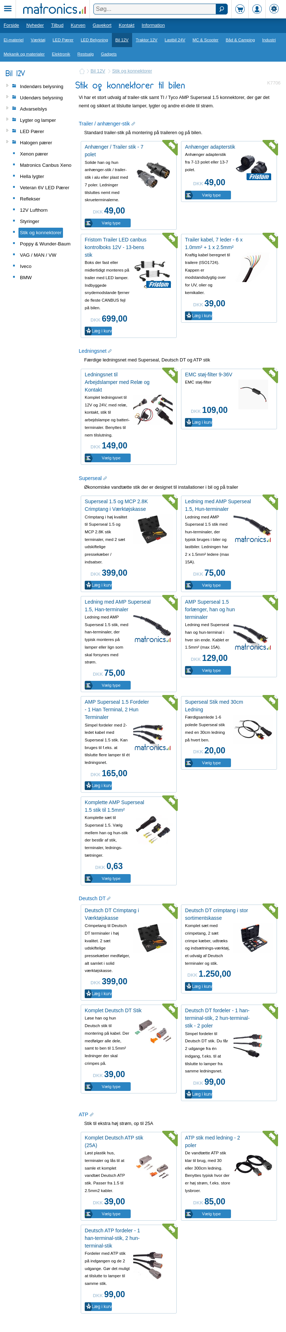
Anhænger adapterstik (210, 147)
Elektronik (61, 54)
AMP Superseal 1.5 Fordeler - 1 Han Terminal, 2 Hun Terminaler (117, 709)
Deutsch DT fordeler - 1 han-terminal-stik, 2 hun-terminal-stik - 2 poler (217, 1018)
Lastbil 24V (175, 40)
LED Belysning (94, 40)
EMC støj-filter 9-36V (208, 374)
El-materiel (14, 40)
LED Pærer (62, 40)
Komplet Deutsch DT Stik (113, 1010)
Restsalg (85, 54)
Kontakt (126, 25)
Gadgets (109, 54)
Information (153, 25)
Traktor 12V (146, 40)
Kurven (78, 25)
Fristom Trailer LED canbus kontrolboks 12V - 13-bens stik (116, 247)
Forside (11, 25)
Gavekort (102, 25)
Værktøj (38, 40)
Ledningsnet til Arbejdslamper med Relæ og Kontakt (117, 382)
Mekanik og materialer (24, 54)
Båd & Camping (240, 40)
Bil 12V (122, 40)
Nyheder (35, 25)
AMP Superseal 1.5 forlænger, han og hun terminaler (210, 609)
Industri (269, 40)
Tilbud (57, 25)
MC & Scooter (206, 40)
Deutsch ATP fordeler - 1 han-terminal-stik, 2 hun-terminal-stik (112, 1238)
